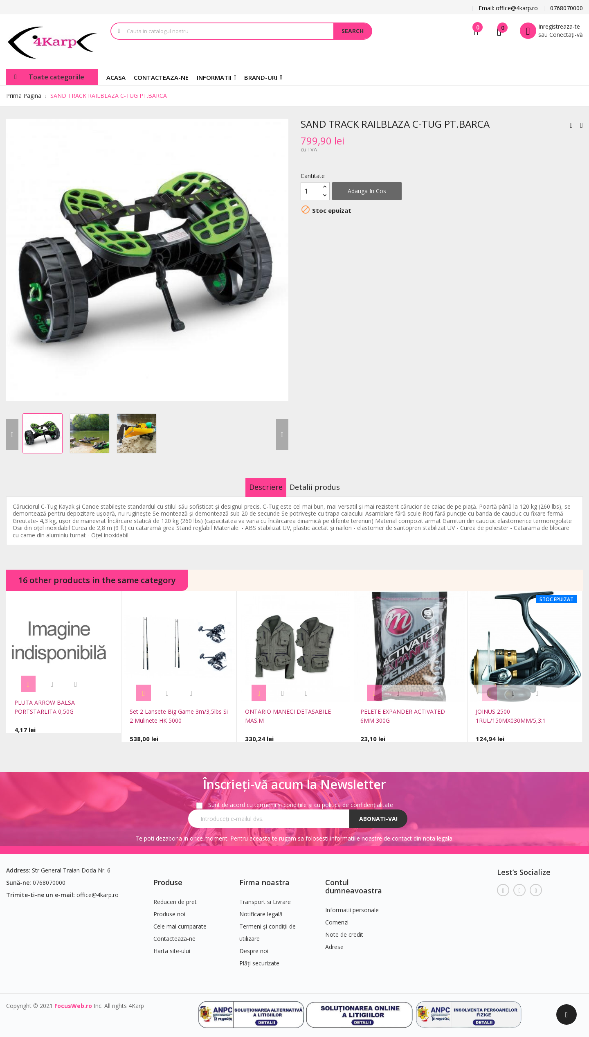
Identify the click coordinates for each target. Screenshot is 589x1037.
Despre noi (253, 945)
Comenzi (336, 917)
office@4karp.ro (97, 889)
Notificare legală (261, 909)
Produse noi (169, 909)
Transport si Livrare (265, 896)
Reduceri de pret (175, 896)
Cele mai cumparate (180, 921)
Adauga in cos (367, 191)
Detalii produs (324, 487)
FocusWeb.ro (73, 1000)
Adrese (334, 941)
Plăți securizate (259, 958)
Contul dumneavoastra (353, 881)
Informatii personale (352, 905)
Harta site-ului (171, 945)
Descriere (257, 487)
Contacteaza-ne (174, 933)
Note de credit (344, 929)
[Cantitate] (310, 191)
